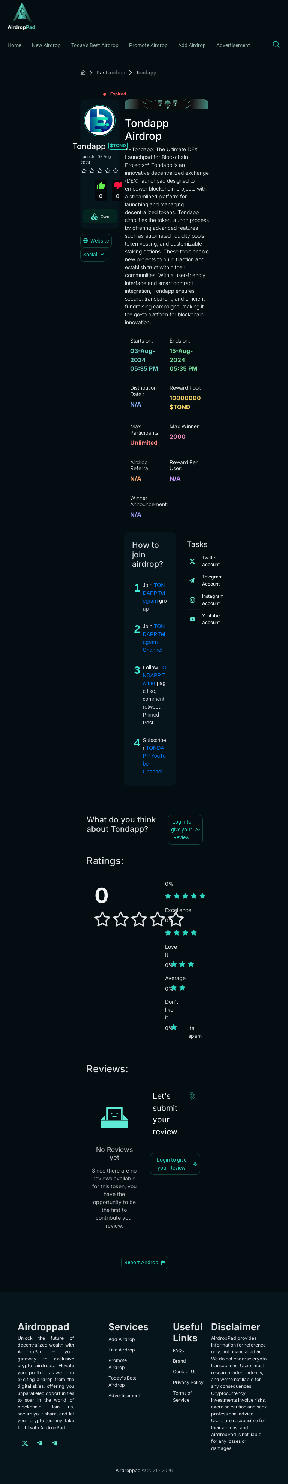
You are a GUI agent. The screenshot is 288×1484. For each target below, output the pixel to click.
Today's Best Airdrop (94, 45)
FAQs (178, 1350)
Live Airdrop (121, 1350)
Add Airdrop (192, 45)
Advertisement (233, 45)
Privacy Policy (188, 1382)
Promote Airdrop (148, 45)
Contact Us (184, 1371)
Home (14, 45)
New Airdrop (46, 45)
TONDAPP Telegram (154, 593)
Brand (179, 1361)
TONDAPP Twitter (154, 675)
